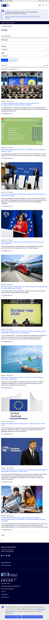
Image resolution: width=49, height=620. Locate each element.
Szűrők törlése (13, 60)
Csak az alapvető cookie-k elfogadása (32, 616)
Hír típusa (3, 46)
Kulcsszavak (4, 40)
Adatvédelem (4, 594)
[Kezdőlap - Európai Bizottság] (5, 5)
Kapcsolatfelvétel (5, 583)
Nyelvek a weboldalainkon (7, 589)
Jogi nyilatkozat (5, 597)
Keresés (4, 60)
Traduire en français (9, 16)
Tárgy (2, 53)
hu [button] (40, 5)
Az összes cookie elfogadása (13, 616)
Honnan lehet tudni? (43, 1)
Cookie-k (3, 591)
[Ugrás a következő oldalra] (46, 535)
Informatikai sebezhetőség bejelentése (10, 586)
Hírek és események (7, 26)
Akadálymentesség (6, 565)
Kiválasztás (5, 49)
